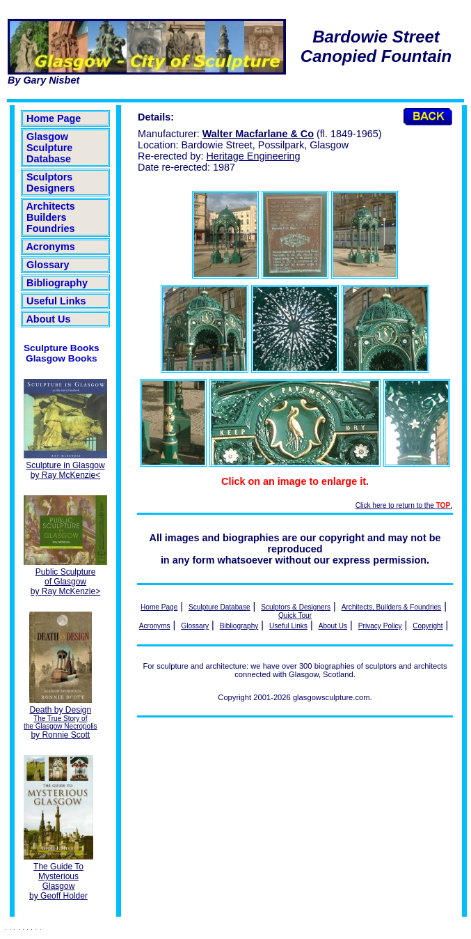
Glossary (48, 264)
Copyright (427, 626)
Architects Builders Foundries (51, 217)
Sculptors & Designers (295, 607)
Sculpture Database (219, 607)
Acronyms (51, 246)
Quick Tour (295, 615)
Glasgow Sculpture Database (49, 147)
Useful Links (56, 300)
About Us (48, 319)
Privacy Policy (380, 626)
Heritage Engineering (253, 156)
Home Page (53, 118)
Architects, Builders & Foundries (391, 607)
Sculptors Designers (51, 182)
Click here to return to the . (404, 505)
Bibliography (57, 282)
